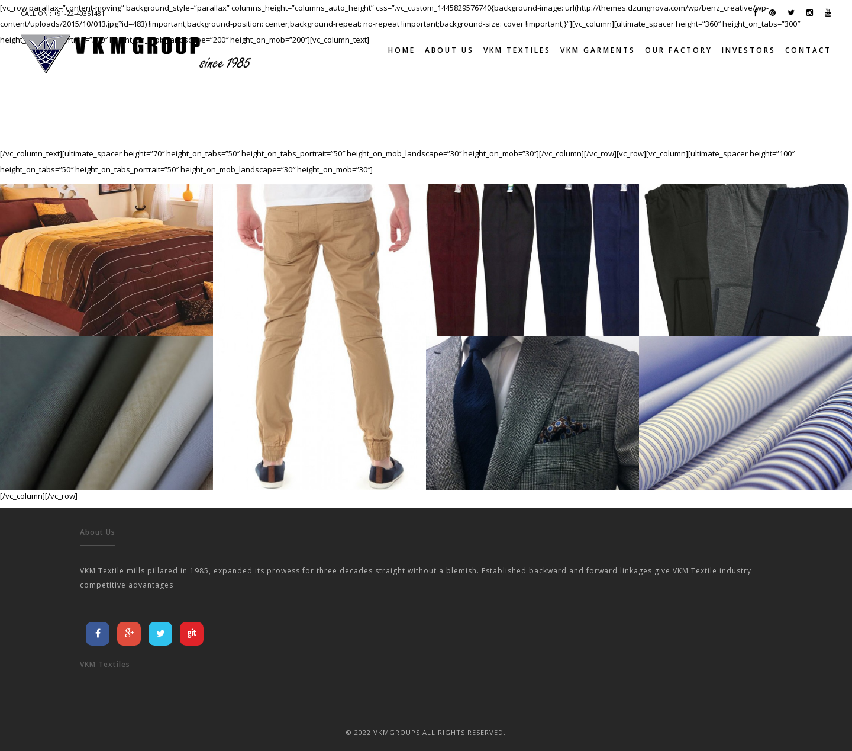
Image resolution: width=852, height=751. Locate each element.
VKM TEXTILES (517, 50)
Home (401, 50)
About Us (449, 50)
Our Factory (678, 50)
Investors (749, 50)
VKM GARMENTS (597, 50)
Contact (808, 50)
